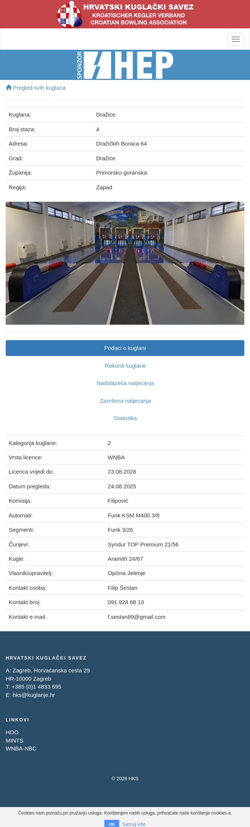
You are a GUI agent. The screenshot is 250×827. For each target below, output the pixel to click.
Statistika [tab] (125, 418)
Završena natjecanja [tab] (125, 400)
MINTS (14, 740)
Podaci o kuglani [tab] (125, 348)
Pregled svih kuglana (35, 87)
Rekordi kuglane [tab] (125, 365)
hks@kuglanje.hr (33, 695)
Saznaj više (133, 824)
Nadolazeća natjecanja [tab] (125, 383)
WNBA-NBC (21, 748)
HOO (12, 732)
